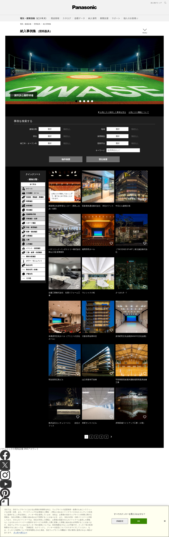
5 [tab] (92, 101)
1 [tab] (76, 101)
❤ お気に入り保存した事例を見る (112, 112)
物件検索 (66, 159)
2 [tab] (80, 101)
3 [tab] (84, 101)
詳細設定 (119, 525)
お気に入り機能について (139, 112)
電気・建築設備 (25, 24)
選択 (49, 129)
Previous (13, 71)
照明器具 (37, 24)
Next (156, 71)
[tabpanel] (84, 71)
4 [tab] (88, 101)
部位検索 (103, 159)
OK (138, 525)
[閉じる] (165, 525)
